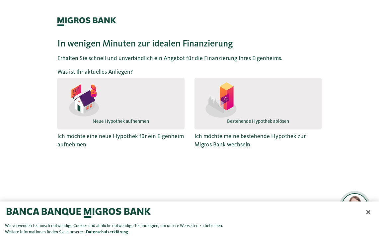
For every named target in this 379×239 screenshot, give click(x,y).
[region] (189, 220)
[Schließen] (368, 212)
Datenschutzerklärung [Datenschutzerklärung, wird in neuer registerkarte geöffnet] (107, 232)
